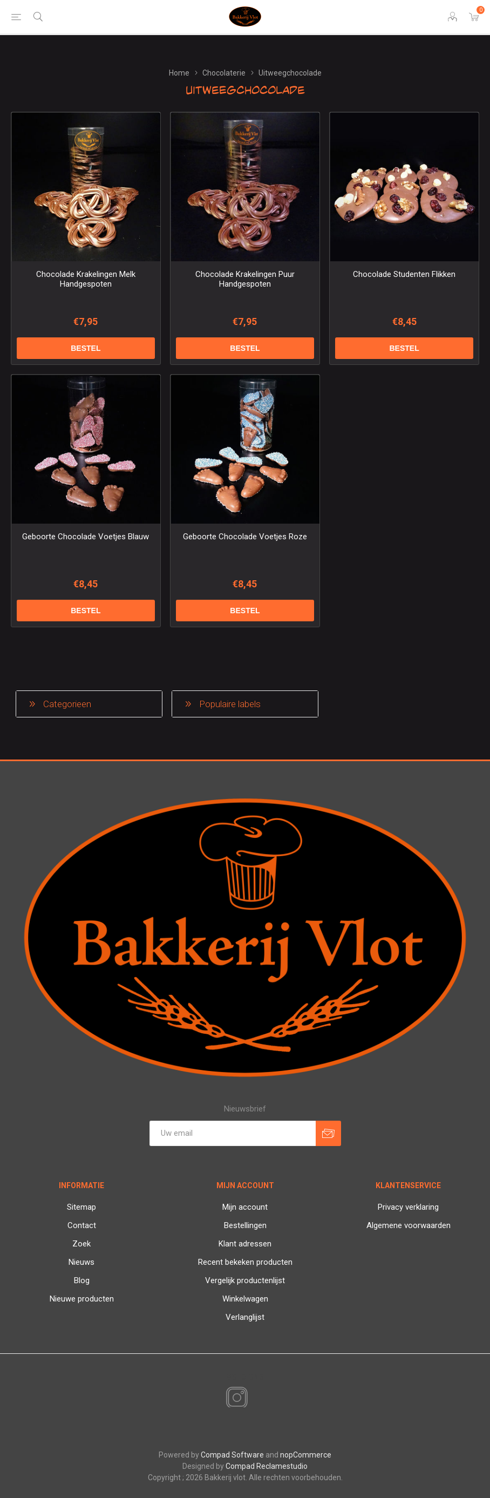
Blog (82, 1280)
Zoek (81, 1244)
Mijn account (245, 1207)
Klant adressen (245, 1244)
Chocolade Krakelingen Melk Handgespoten (85, 279)
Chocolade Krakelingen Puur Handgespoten (245, 279)
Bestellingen (245, 1225)
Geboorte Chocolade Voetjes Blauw (85, 536)
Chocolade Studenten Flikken (404, 274)
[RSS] (255, 1398)
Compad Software (232, 1454)
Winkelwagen (245, 1299)
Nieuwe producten (82, 1299)
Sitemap (81, 1207)
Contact (81, 1225)
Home (179, 73)
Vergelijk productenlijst (245, 1280)
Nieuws (81, 1262)
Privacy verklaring (408, 1207)
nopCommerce (305, 1454)
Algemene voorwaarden (408, 1225)
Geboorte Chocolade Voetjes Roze (245, 536)
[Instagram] (234, 1398)
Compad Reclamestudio (267, 1466)
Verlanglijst (245, 1317)
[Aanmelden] (232, 1133)
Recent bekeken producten (245, 1262)
